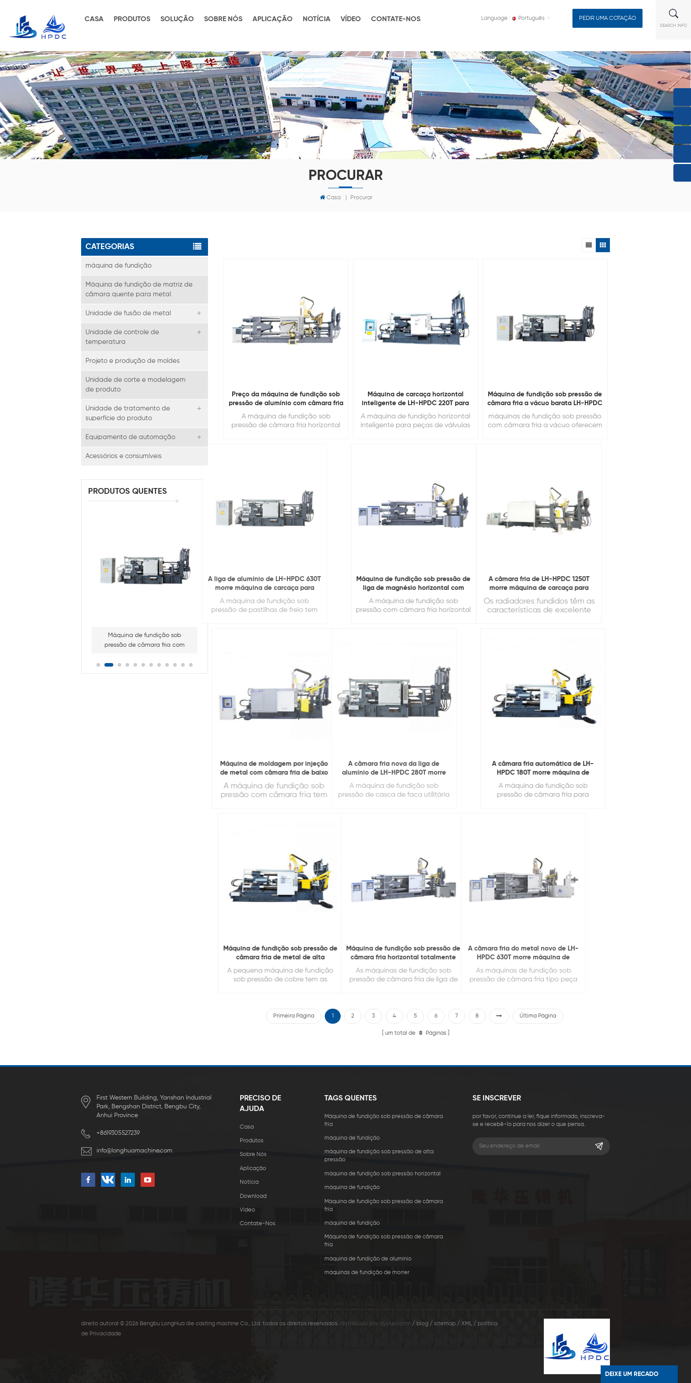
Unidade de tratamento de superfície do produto (127, 413)
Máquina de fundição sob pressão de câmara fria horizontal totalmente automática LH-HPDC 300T (292, 953)
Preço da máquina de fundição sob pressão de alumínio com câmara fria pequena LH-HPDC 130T (286, 399)
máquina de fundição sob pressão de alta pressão (379, 1156)
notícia (317, 19)
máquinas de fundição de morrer (366, 1272)
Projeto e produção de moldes (132, 361)
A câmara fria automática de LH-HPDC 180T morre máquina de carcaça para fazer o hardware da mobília (473, 768)
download (253, 1196)
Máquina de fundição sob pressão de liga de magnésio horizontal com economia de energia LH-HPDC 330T (343, 584)
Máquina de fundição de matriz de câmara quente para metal (139, 289)
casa (94, 19)
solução (177, 19)
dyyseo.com (395, 1324)
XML (466, 1324)
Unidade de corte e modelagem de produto (135, 385)
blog (422, 1324)
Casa (330, 197)
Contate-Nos (395, 19)
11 (183, 665)
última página (538, 1016)
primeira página (293, 1016)
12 (191, 665)
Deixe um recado (631, 1374)
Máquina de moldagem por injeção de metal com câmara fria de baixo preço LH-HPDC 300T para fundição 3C (163, 768)
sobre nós (223, 19)
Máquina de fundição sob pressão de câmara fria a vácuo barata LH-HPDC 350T (544, 399)
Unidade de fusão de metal (128, 313)
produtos (132, 19)
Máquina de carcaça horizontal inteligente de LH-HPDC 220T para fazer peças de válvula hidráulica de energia (416, 399)
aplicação (273, 19)
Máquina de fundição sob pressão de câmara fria (383, 1120)
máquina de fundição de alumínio (368, 1259)
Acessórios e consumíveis (123, 456)
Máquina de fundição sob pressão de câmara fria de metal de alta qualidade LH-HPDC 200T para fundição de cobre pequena (185, 953)
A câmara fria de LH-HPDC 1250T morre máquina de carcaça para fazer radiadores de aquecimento (444, 584)
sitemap (445, 1324)
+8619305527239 (118, 1133)
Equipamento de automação (130, 437)
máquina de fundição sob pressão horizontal (382, 1174)
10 (175, 665)
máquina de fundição (118, 265)
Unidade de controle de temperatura (122, 337)
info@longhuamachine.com (134, 1151)
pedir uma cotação (607, 18)
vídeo (351, 19)
